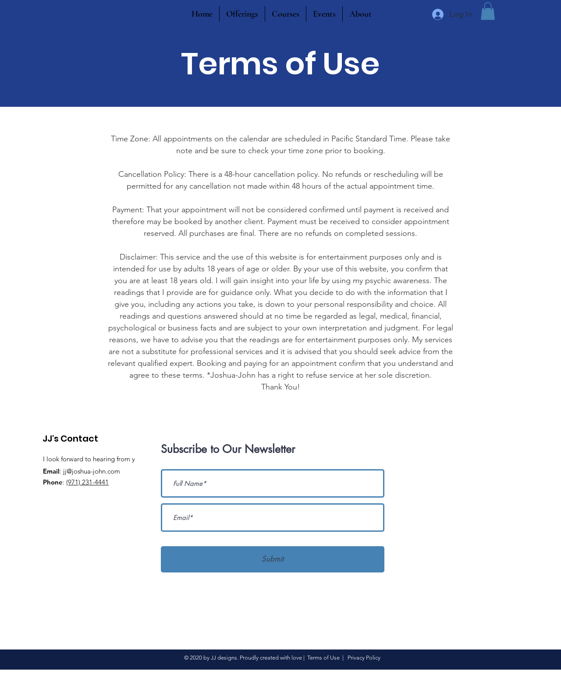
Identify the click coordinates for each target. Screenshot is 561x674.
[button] (487, 11)
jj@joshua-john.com (91, 471)
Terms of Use (323, 657)
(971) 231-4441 (87, 482)
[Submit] (272, 559)
